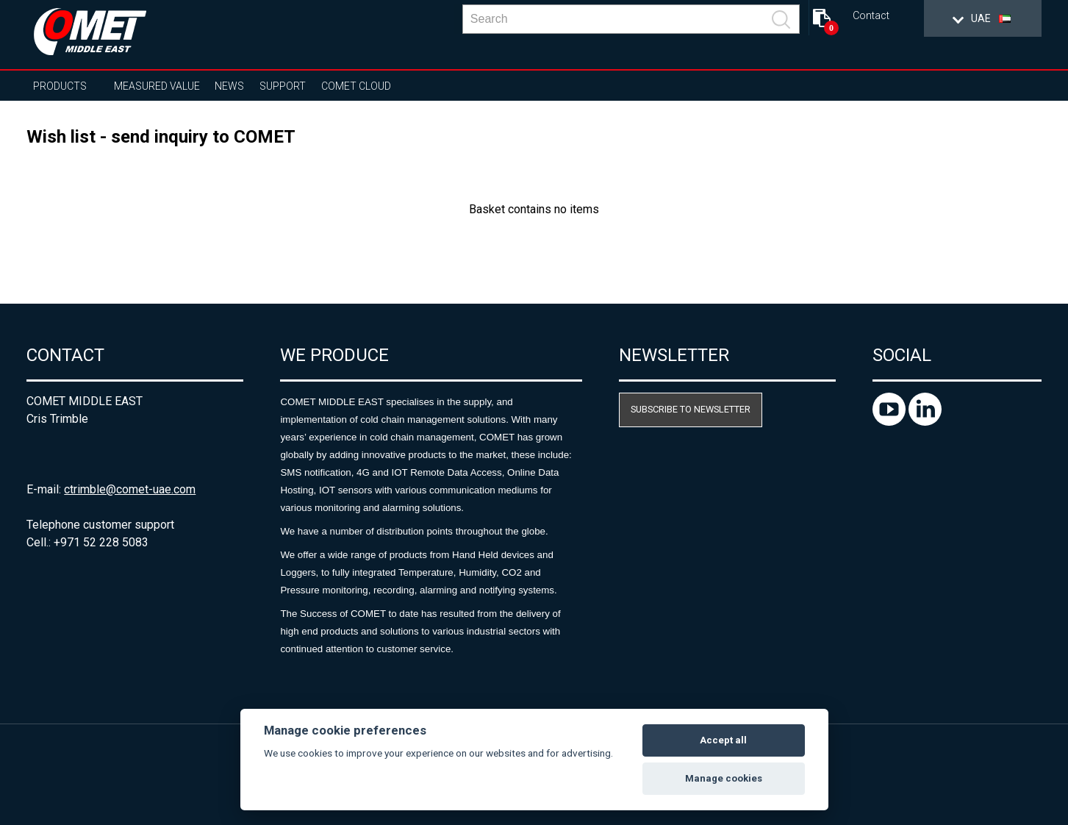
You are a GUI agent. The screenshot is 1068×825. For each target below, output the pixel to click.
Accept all (723, 740)
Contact (871, 16)
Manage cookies (723, 778)
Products (60, 86)
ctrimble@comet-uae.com (130, 489)
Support (282, 86)
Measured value (157, 86)
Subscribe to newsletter (690, 409)
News (229, 86)
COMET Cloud (356, 86)
